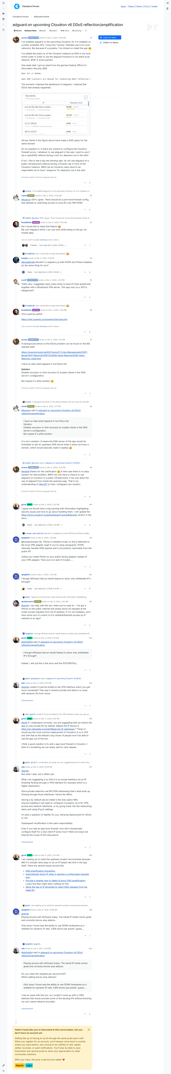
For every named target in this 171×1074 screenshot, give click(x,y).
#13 (90, 601)
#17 (90, 767)
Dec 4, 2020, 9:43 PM (50, 719)
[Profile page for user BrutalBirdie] (16, 224)
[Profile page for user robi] (16, 685)
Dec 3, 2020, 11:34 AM (52, 195)
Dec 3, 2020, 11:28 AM (56, 38)
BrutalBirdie (26, 222)
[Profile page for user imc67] (16, 282)
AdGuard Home (30, 31)
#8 (91, 406)
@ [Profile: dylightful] (27, 642)
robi (23, 683)
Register (20, 1065)
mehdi (24, 195)
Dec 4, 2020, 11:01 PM (50, 855)
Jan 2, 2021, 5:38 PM (42, 948)
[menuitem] (167, 3)
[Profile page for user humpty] (16, 260)
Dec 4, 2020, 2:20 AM (47, 574)
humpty (24, 258)
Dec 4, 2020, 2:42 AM (59, 601)
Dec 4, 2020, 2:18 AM (47, 538)
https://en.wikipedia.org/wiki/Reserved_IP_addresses (48, 729)
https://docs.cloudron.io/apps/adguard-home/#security (49, 515)
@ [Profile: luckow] (26, 199)
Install (154, 6)
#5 (91, 280)
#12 (90, 574)
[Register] (167, 8)
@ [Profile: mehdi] (25, 471)
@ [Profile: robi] (24, 722)
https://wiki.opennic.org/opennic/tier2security (44, 319)
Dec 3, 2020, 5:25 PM (50, 504)
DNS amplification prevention (40, 871)
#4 (91, 258)
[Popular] (3, 19)
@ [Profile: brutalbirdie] (28, 262)
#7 (91, 340)
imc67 (24, 280)
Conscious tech (27, 700)
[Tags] (3, 14)
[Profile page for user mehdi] (16, 197)
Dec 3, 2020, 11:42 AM (57, 222)
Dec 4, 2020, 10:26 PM (42, 767)
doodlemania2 (27, 601)
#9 (91, 467)
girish (23, 504)
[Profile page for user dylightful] (16, 539)
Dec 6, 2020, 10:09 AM (47, 910)
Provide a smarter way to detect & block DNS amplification (55, 880)
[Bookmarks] (3, 24)
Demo (139, 6)
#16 (90, 719)
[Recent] (3, 8)
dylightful (25, 538)
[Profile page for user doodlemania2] (16, 603)
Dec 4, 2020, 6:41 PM (50, 638)
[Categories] (3, 3)
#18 (90, 855)
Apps (123, 6)
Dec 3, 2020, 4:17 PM (52, 406)
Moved (18, 31)
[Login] (167, 3)
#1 (91, 38)
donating (43, 240)
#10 (90, 504)
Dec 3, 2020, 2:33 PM (55, 280)
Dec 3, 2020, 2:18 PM (45, 258)
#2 (91, 195)
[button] (3, 1065)
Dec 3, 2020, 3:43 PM (57, 310)
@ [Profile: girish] (25, 605)
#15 (90, 683)
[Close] (89, 1029)
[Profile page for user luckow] (16, 39)
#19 (90, 910)
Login (29, 1065)
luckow (24, 38)
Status (131, 6)
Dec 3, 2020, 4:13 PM (56, 340)
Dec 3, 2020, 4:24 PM (56, 467)
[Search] (3, 30)
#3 (91, 222)
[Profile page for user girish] (16, 506)
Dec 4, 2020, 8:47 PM (42, 683)
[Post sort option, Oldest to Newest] (109, 43)
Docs (147, 6)
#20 (90, 948)
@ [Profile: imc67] (43, 484)
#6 (91, 310)
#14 (90, 638)
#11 (91, 538)
